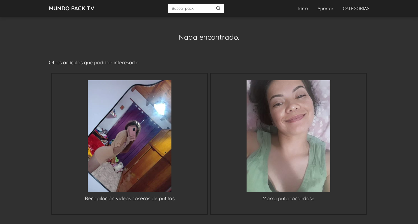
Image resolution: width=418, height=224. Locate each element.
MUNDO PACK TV (71, 8)
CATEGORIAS (356, 8)
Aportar (325, 8)
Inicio (303, 8)
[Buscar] (218, 8)
